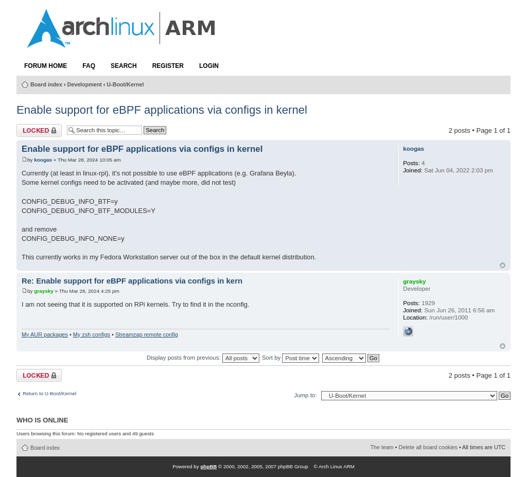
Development (84, 84)
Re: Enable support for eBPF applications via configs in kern (132, 281)
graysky (44, 291)
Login (209, 65)
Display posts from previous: (203, 358)
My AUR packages (45, 334)
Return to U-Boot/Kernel (49, 393)
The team (382, 447)
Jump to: (305, 395)
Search (124, 65)
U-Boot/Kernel (125, 84)
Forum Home (45, 65)
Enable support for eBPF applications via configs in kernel (161, 109)
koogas (43, 160)
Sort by (290, 358)
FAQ (88, 65)
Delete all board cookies (428, 447)
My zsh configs (91, 334)
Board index (46, 84)
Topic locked (39, 130)
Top (502, 265)
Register (168, 65)
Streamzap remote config (146, 334)
